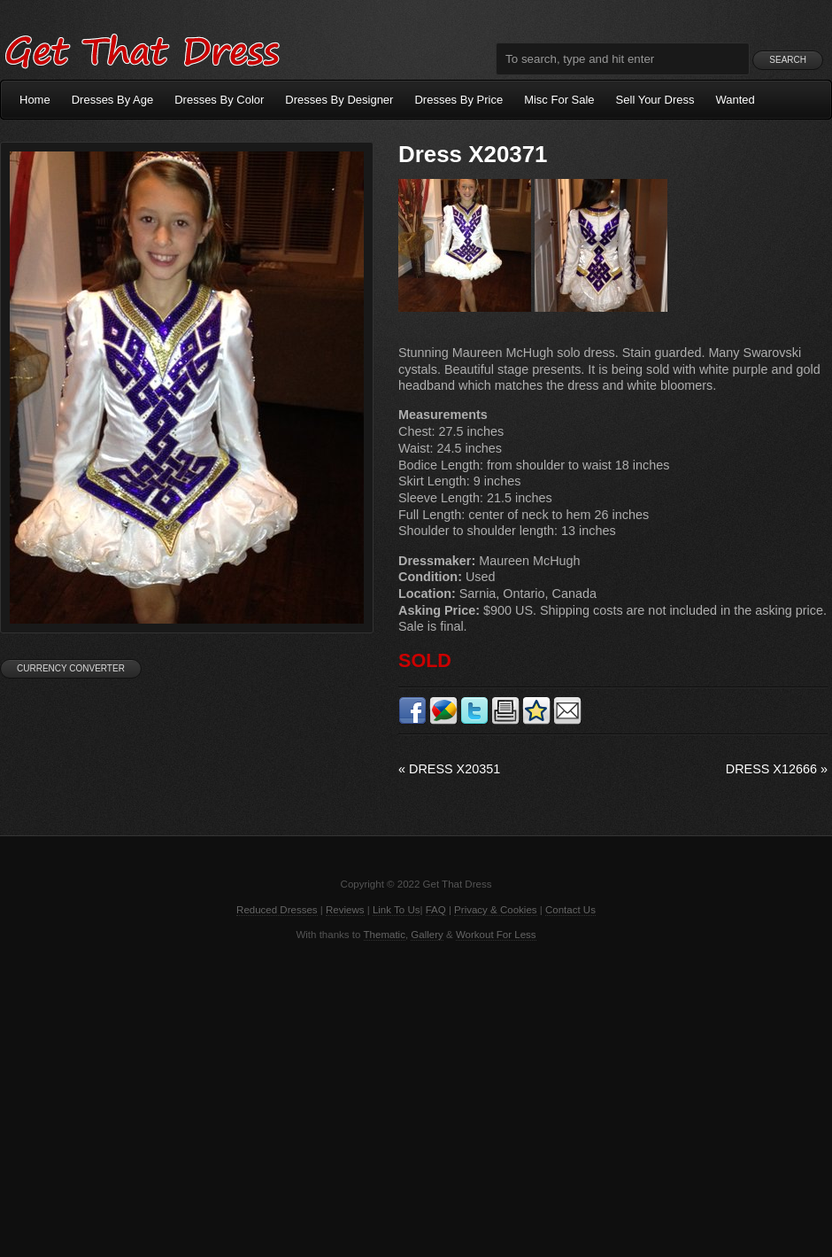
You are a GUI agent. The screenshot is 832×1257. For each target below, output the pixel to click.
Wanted (735, 99)
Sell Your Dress (655, 99)
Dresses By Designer (339, 99)
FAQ (436, 909)
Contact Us (570, 909)
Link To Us (396, 909)
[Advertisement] (416, 1098)
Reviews (345, 909)
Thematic (384, 934)
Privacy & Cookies (495, 909)
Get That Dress (141, 49)
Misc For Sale (559, 99)
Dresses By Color (219, 99)
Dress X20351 (449, 769)
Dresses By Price (458, 99)
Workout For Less (496, 934)
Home (34, 99)
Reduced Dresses (277, 909)
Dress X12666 (777, 769)
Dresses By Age (113, 99)
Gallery (427, 934)
